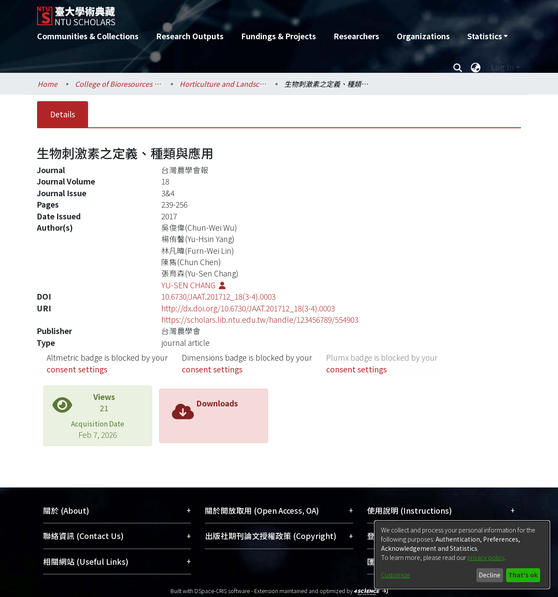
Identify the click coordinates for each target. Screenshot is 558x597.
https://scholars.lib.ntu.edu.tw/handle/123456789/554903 (259, 319)
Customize (395, 574)
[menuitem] (487, 36)
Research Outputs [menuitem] (190, 36)
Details (62, 114)
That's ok (523, 574)
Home (47, 83)
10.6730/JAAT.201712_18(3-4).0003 (218, 296)
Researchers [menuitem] (356, 36)
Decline (489, 574)
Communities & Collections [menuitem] (88, 36)
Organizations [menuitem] (423, 36)
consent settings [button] (77, 369)
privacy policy (485, 557)
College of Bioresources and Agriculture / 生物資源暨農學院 (118, 83)
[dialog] (462, 554)
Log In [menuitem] (502, 66)
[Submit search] (457, 67)
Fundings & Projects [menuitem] (278, 36)
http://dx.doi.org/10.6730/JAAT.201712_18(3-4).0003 (248, 308)
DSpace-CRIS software (222, 591)
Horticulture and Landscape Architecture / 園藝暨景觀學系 (223, 83)
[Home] (232, 12)
